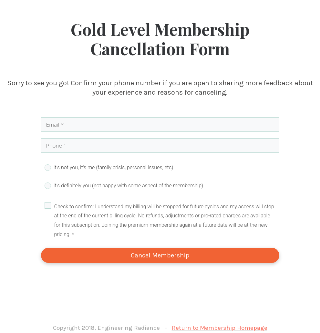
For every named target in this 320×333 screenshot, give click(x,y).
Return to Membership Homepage (219, 327)
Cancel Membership (160, 255)
